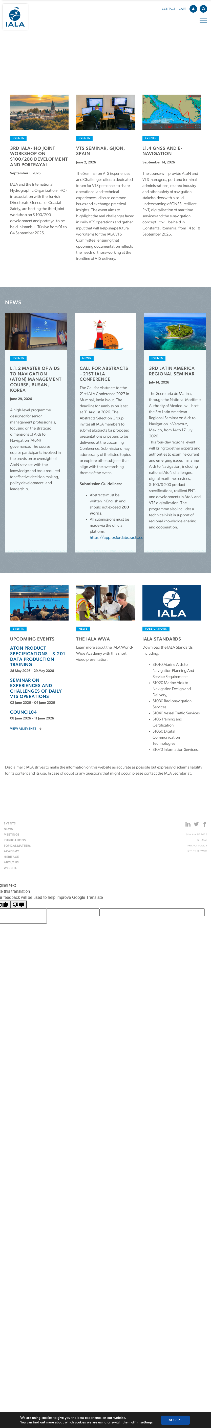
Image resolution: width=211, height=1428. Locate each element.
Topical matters (17, 845)
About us (11, 862)
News (8, 829)
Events (10, 823)
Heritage (11, 857)
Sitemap (202, 840)
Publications (15, 840)
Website (10, 868)
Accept (175, 1420)
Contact (168, 9)
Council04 (23, 712)
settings (146, 1422)
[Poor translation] (18, 904)
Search (204, 8)
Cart (182, 9)
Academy (11, 851)
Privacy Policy (197, 845)
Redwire (202, 851)
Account (194, 8)
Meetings (12, 834)
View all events (23, 728)
